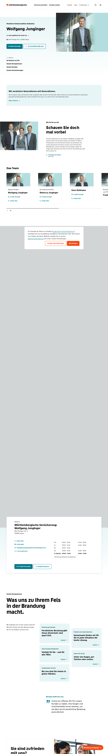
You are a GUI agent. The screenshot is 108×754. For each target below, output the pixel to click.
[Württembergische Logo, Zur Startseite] (16, 5)
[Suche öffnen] (96, 5)
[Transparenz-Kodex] (53, 155)
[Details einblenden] (64, 640)
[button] (12, 61)
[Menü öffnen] (100, 5)
